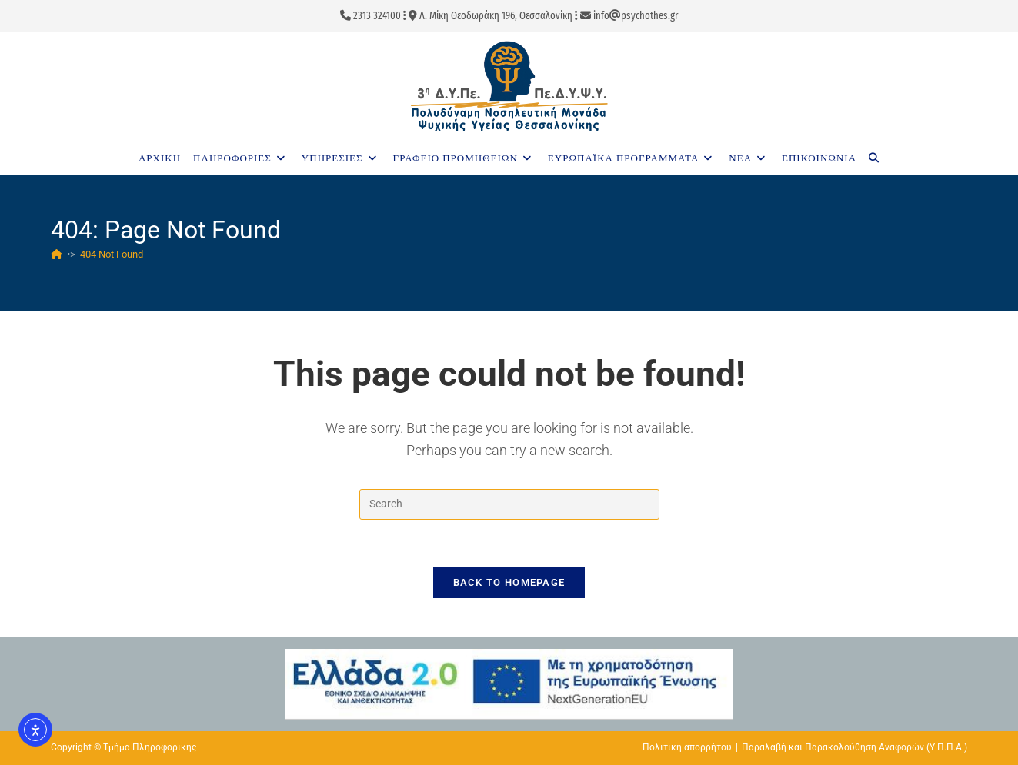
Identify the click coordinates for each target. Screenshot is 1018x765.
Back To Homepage (509, 582)
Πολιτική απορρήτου (687, 747)
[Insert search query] (509, 504)
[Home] (56, 254)
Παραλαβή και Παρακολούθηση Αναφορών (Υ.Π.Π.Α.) (854, 747)
